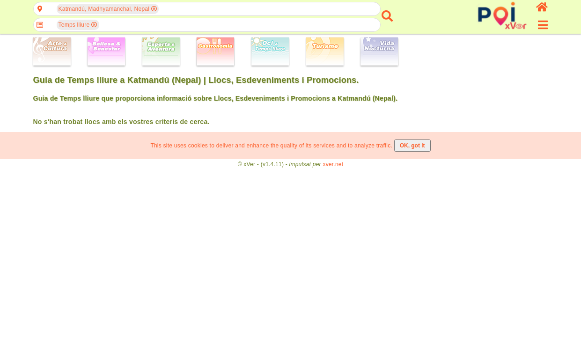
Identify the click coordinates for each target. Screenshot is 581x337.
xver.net (333, 164)
